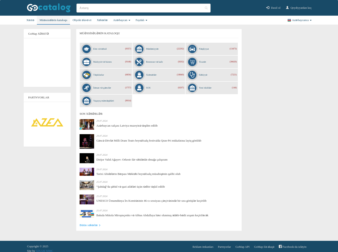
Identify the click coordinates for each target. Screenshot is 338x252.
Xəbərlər (102, 20)
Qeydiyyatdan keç (299, 7)
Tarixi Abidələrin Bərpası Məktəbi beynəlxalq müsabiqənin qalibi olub (138, 174)
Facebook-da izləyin (292, 246)
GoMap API (242, 246)
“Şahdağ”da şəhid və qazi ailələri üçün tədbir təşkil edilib (130, 186)
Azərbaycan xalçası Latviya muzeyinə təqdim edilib (127, 125)
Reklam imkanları (202, 246)
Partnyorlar (224, 246)
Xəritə (30, 20)
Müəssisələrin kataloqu (53, 20)
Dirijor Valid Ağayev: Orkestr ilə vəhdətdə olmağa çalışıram (131, 159)
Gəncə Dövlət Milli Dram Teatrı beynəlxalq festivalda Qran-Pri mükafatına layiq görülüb (148, 140)
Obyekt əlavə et (82, 20)
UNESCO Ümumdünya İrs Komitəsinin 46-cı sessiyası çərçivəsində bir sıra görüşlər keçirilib (151, 200)
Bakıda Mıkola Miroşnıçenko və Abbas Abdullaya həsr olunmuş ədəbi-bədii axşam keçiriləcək (152, 215)
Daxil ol (273, 7)
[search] (143, 8)
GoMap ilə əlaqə (264, 246)
